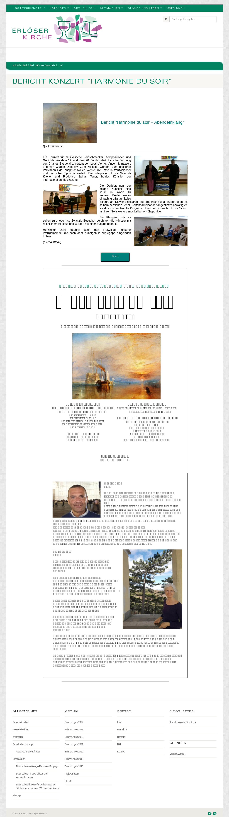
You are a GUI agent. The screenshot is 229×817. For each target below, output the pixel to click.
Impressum (18, 736)
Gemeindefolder (20, 729)
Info (119, 722)
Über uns (176, 7)
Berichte (121, 736)
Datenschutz (19, 758)
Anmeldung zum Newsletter (183, 722)
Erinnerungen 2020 (74, 751)
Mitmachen (111, 7)
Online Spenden (177, 753)
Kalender (59, 7)
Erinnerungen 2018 (74, 766)
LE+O (68, 781)
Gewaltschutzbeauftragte (28, 751)
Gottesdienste (30, 7)
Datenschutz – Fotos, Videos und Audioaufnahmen (31, 775)
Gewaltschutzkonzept (23, 744)
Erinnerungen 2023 (74, 729)
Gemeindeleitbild (20, 722)
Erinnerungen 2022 (74, 736)
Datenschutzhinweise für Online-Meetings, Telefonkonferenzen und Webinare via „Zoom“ (37, 786)
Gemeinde (122, 729)
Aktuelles (85, 7)
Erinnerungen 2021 (74, 744)
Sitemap (16, 795)
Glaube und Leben (145, 7)
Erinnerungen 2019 (74, 758)
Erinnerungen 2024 (74, 722)
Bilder (120, 744)
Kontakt (120, 751)
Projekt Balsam (72, 773)
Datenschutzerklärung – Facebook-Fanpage (37, 766)
